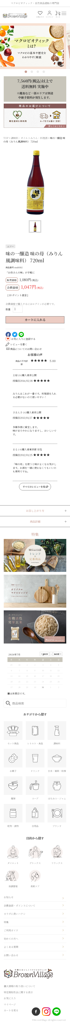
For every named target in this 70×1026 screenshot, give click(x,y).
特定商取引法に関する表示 (18, 993)
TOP (5, 138)
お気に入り (10, 999)
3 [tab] (38, 72)
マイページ (10, 1005)
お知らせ (8, 898)
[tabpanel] (35, 42)
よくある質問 (11, 948)
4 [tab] (44, 72)
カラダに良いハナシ (15, 914)
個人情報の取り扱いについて (19, 987)
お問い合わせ (11, 956)
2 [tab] (32, 72)
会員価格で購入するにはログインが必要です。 (31, 304)
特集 (6, 923)
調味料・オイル (19, 138)
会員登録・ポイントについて (19, 906)
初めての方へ (11, 939)
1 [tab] (26, 72)
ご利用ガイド (11, 931)
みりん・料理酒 (38, 138)
